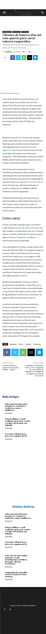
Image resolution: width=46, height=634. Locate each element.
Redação (8, 52)
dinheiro (28, 344)
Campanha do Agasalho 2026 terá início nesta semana (16, 574)
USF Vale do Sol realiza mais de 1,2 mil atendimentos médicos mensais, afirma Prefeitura (16, 560)
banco (21, 344)
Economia (25, 32)
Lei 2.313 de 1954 (33, 182)
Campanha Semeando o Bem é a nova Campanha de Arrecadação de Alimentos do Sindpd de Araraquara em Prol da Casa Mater (34, 371)
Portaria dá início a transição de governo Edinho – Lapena (10, 368)
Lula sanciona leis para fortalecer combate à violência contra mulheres (16, 407)
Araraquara (7, 32)
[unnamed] (23, 25)
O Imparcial (36, 344)
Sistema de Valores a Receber (27, 228)
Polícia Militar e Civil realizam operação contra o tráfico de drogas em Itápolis (17, 422)
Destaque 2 (16, 32)
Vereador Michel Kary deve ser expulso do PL (16, 435)
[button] (4, 12)
